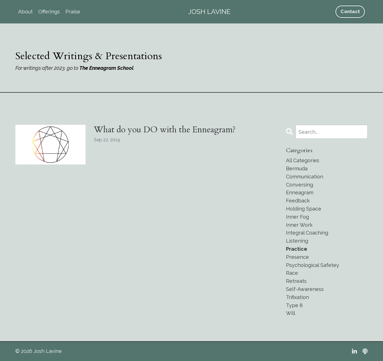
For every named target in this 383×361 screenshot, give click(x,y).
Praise (72, 12)
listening (297, 241)
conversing (299, 185)
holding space (303, 209)
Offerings (49, 12)
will (290, 313)
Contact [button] (350, 11)
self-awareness (305, 289)
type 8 (294, 305)
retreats (296, 281)
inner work (299, 225)
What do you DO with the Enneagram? (165, 130)
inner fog (297, 217)
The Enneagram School (106, 68)
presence (297, 257)
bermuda (297, 168)
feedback (298, 201)
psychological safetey (312, 265)
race (292, 273)
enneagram (299, 192)
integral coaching (307, 233)
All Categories (302, 160)
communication (304, 177)
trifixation (297, 297)
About (25, 12)
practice (296, 249)
